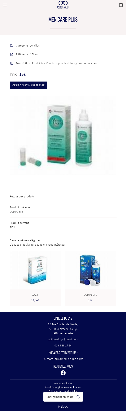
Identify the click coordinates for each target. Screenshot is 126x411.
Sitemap (63, 398)
